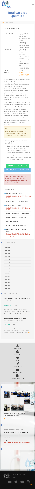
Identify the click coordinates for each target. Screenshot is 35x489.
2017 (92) (7, 274)
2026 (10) (7, 247)
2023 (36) (7, 256)
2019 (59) (7, 268)
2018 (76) (7, 271)
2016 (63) (7, 277)
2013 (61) (7, 286)
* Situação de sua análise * (17, 170)
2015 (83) (7, 280)
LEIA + (25, 313)
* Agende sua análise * (17, 166)
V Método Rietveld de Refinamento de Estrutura (17, 299)
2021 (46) (7, 262)
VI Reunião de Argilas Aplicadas (15, 319)
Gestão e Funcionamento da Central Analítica (24, 74)
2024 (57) (7, 253)
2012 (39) (7, 288)
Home (2, 22)
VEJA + (5, 418)
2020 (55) (7, 265)
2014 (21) (7, 283)
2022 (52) (7, 259)
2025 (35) (7, 250)
